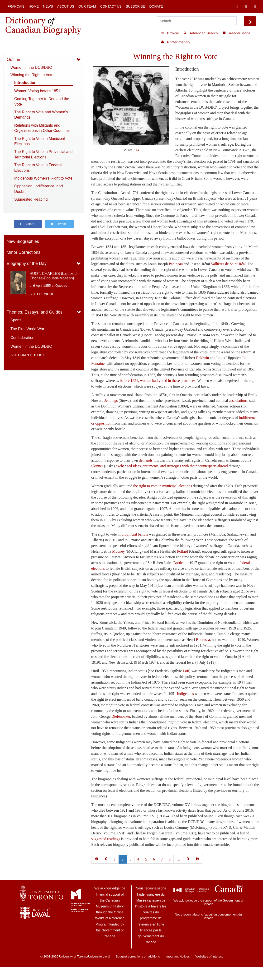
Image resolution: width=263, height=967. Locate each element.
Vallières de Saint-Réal (228, 264)
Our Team (87, 6)
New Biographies (23, 241)
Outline (13, 59)
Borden (179, 563)
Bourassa (203, 640)
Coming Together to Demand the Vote (41, 101)
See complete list (27, 355)
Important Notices (178, 956)
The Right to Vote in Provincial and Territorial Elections (43, 154)
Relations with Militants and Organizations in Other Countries (42, 128)
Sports (15, 320)
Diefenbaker (120, 716)
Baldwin (202, 358)
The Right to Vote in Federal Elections (38, 167)
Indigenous (186, 694)
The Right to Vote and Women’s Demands (41, 114)
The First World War (27, 329)
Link (136, 150)
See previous (41, 294)
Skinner (97, 466)
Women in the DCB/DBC (31, 67)
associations (238, 400)
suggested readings (105, 839)
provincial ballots (135, 534)
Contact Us (111, 6)
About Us (65, 6)
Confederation (22, 338)
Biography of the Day (27, 263)
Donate (156, 6)
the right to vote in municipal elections (162, 486)
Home (34, 6)
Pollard (182, 551)
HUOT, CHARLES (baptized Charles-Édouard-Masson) (53, 276)
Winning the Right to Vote (31, 75)
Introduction (25, 83)
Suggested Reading (31, 199)
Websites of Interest (209, 956)
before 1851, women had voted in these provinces (158, 381)
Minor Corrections (23, 252)
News (48, 6)
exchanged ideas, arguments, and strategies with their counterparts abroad (172, 466)
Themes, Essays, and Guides (34, 312)
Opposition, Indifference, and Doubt (38, 188)
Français (16, 6)
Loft (186, 671)
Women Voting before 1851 (37, 91)
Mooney (118, 551)
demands (146, 460)
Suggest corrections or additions (138, 956)
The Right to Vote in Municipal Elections (39, 141)
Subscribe (135, 6)
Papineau (176, 264)
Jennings (111, 400)
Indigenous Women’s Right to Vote (43, 178)
